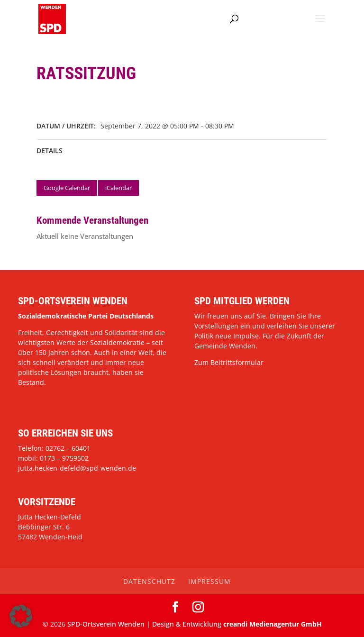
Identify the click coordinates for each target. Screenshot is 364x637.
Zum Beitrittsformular (229, 362)
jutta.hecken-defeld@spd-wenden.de (77, 468)
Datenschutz (149, 581)
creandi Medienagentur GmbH (272, 623)
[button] (21, 616)
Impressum (209, 581)
